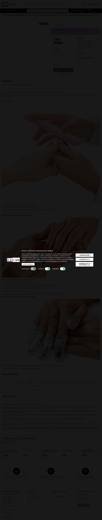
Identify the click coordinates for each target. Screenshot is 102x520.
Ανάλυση (44, 268)
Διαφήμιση (58, 268)
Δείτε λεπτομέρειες (28, 264)
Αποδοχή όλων (84, 255)
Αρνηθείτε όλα (84, 259)
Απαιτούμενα (29, 268)
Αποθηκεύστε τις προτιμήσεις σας (84, 264)
